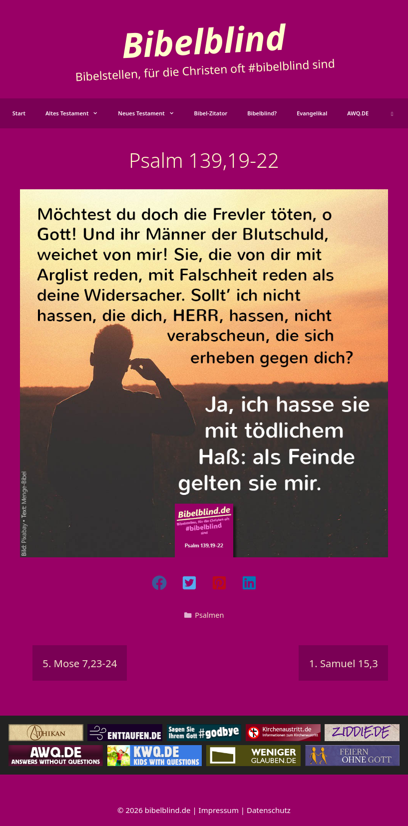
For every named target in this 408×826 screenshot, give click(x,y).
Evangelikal (312, 113)
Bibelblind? (262, 113)
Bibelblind (203, 40)
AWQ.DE (358, 113)
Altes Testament (76, 113)
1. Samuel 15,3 (343, 663)
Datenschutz (269, 810)
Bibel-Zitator (211, 113)
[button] (392, 113)
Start (18, 113)
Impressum (219, 810)
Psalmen (209, 615)
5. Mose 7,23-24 (79, 663)
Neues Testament (151, 113)
